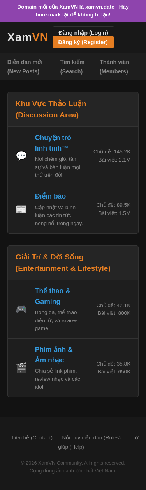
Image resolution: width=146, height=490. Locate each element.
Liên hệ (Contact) (32, 437)
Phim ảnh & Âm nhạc (54, 355)
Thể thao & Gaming (52, 296)
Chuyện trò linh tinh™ (53, 143)
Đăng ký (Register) (83, 42)
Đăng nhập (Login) (83, 33)
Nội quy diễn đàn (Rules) (91, 437)
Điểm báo (50, 196)
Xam (28, 37)
